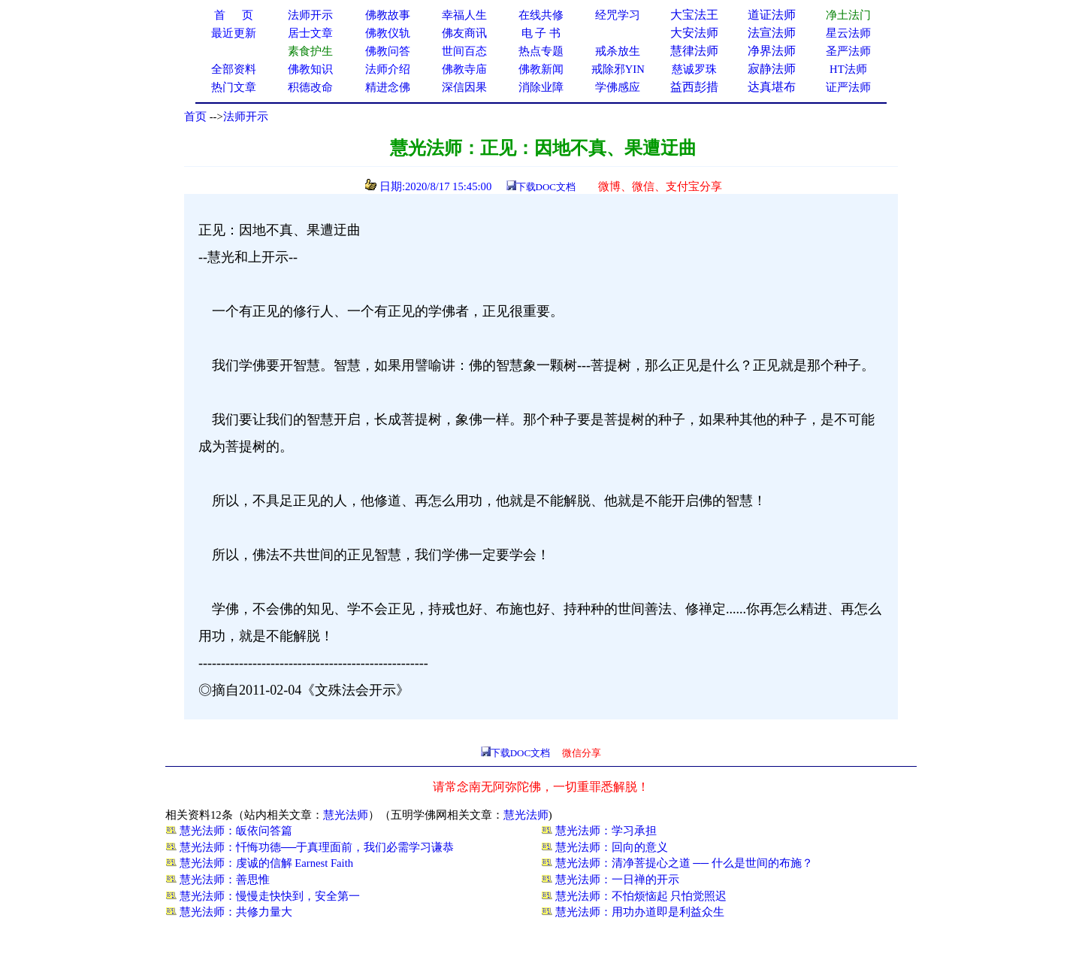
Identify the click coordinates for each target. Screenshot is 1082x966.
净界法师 (772, 50)
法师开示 (245, 117)
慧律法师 (694, 50)
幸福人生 (464, 15)
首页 (195, 117)
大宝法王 (694, 14)
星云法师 (848, 33)
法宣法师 (772, 32)
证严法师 (848, 87)
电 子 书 (541, 33)
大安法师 (694, 32)
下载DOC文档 (546, 186)
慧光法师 (345, 815)
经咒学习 (617, 15)
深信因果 (464, 87)
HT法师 (848, 69)
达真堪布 (772, 86)
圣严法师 (848, 51)
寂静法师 (772, 68)
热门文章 (233, 87)
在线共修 (541, 15)
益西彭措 (694, 86)
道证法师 (772, 14)
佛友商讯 (464, 33)
